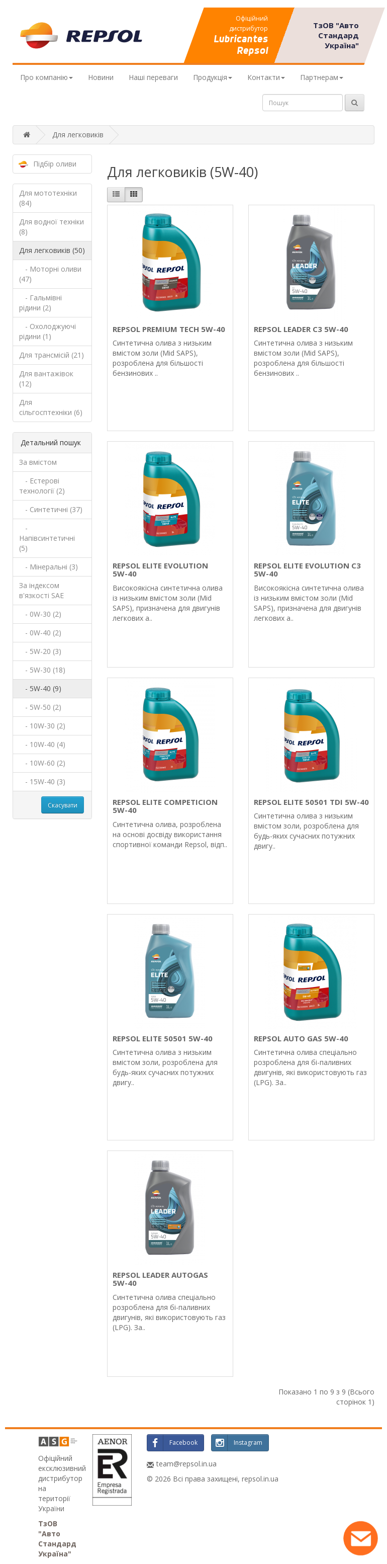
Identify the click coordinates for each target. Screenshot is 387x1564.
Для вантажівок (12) (46, 378)
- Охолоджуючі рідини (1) (47, 331)
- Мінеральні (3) (48, 566)
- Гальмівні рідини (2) (40, 302)
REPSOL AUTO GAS (301, 1038)
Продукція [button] (212, 77)
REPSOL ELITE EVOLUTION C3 (307, 569)
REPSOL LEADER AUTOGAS (160, 1279)
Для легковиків (78, 134)
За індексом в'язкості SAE (41, 590)
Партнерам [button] (321, 77)
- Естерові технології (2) (42, 486)
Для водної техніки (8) (51, 226)
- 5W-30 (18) (42, 670)
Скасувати (62, 805)
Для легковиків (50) (52, 250)
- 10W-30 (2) (42, 725)
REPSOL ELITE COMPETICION (165, 806)
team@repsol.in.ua (186, 1463)
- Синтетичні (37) (50, 509)
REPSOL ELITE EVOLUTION (160, 569)
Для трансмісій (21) (51, 355)
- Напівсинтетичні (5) (47, 538)
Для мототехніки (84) (48, 198)
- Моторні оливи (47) (50, 274)
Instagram (237, 1443)
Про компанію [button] (46, 77)
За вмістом (38, 462)
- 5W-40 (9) (40, 688)
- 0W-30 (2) (40, 614)
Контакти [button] (266, 77)
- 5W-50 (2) (40, 707)
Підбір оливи (54, 164)
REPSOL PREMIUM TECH (169, 329)
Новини (101, 77)
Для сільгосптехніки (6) (50, 407)
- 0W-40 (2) (40, 632)
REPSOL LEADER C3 (301, 329)
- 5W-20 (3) (40, 651)
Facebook (172, 1443)
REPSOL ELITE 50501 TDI (311, 802)
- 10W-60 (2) (42, 763)
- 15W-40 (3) (42, 781)
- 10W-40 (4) (42, 744)
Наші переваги (153, 77)
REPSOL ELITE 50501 (163, 1038)
